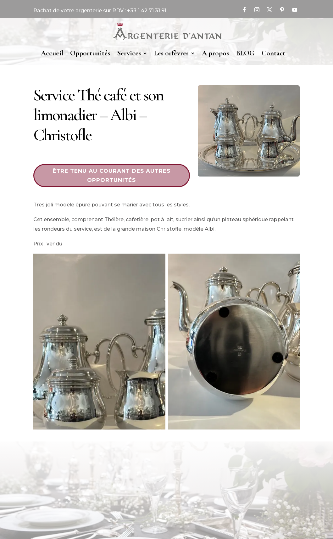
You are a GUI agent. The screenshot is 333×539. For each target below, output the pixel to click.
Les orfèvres (171, 53)
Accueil (52, 53)
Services (129, 53)
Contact (273, 53)
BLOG (245, 53)
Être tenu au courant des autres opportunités (111, 175)
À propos (215, 53)
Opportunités (90, 53)
